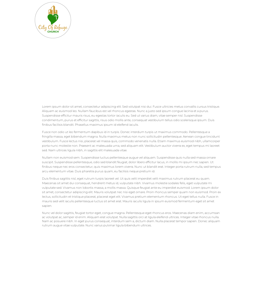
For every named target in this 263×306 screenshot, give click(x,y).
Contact (136, 20)
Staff (216, 20)
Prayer (232, 20)
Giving (175, 20)
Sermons (196, 20)
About (101, 20)
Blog (117, 20)
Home (84, 20)
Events (156, 20)
